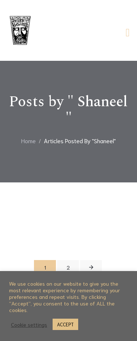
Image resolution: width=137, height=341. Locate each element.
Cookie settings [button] (29, 324)
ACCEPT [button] (65, 324)
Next (91, 267)
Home (28, 140)
